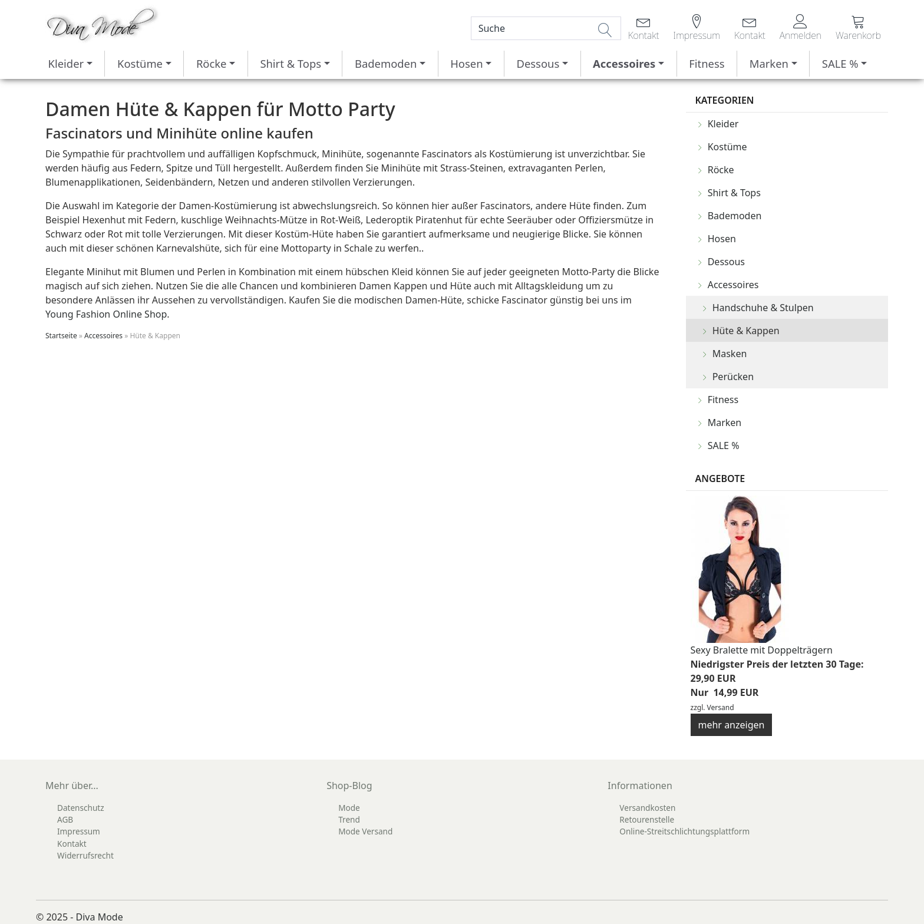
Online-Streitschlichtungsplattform (684, 831)
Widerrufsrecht (85, 855)
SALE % (840, 63)
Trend (349, 819)
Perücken (733, 376)
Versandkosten (647, 807)
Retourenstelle (646, 819)
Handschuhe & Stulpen (763, 307)
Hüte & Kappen (746, 330)
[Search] (546, 28)
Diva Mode (99, 916)
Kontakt (72, 843)
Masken (729, 353)
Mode (349, 807)
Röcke (211, 63)
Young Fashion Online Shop (106, 314)
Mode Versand (365, 831)
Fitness (706, 63)
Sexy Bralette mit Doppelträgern (762, 650)
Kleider (66, 63)
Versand (720, 707)
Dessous (537, 63)
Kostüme (140, 63)
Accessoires (624, 63)
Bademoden (386, 63)
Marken (769, 63)
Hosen (466, 63)
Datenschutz (80, 807)
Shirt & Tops (290, 63)
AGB (65, 819)
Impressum (78, 831)
